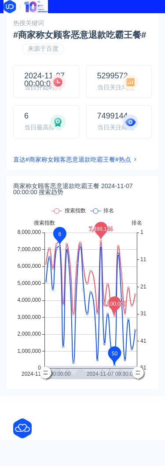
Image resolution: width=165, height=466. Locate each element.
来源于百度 (43, 48)
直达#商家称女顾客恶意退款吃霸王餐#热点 (72, 159)
